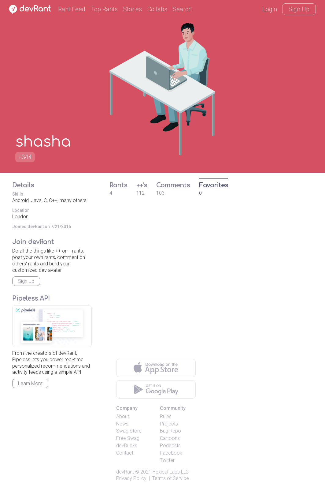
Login (269, 9)
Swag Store (129, 431)
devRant (125, 472)
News (122, 424)
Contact (124, 453)
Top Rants (104, 9)
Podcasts (170, 445)
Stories (132, 9)
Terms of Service (170, 478)
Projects (169, 424)
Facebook (171, 453)
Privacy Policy (131, 478)
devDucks (126, 445)
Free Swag (127, 438)
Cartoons (170, 438)
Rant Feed (71, 9)
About (122, 416)
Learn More (30, 383)
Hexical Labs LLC (171, 472)
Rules (166, 416)
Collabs (157, 9)
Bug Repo (170, 431)
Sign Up (299, 9)
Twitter (167, 460)
